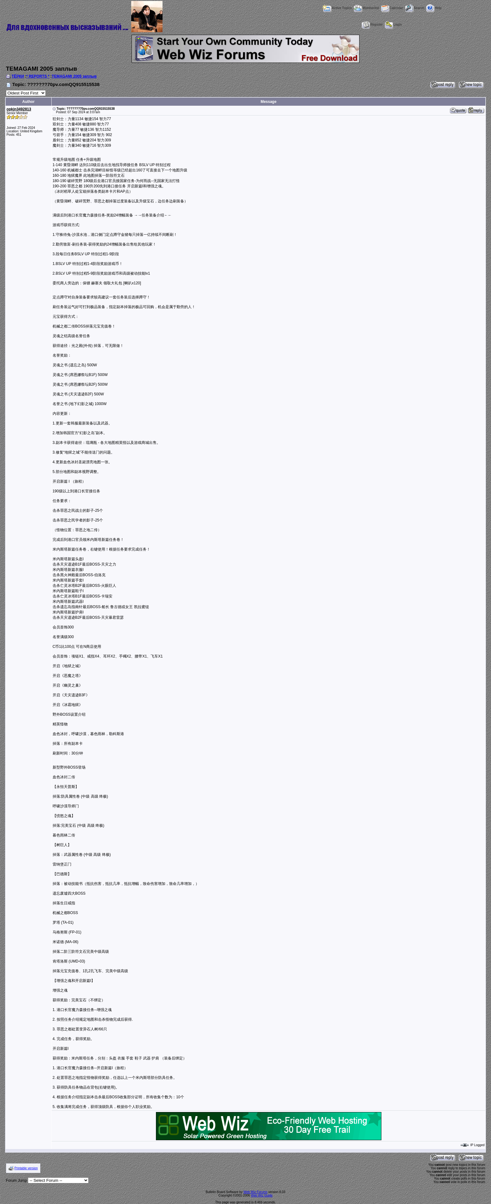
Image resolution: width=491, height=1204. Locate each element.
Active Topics (337, 8)
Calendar (392, 8)
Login (393, 24)
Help (434, 8)
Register (372, 24)
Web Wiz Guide (261, 1195)
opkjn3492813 (19, 109)
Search (414, 8)
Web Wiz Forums (255, 1192)
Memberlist (366, 8)
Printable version (26, 1168)
